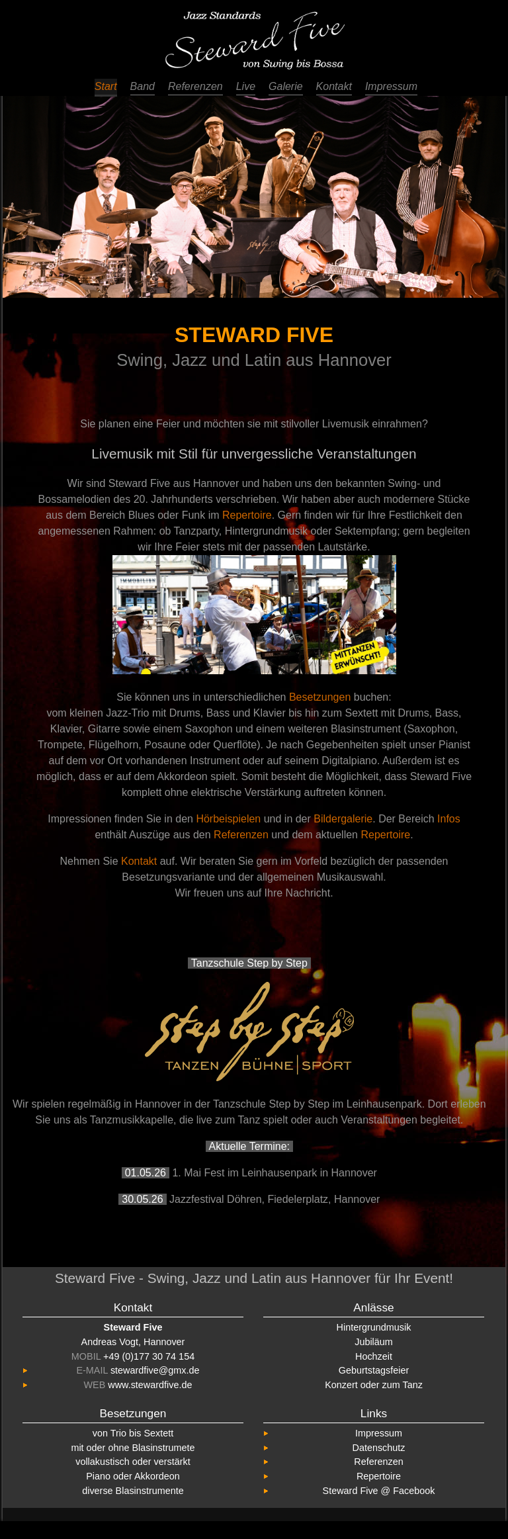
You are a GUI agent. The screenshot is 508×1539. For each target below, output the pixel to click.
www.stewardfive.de (150, 1385)
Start (106, 86)
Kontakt (334, 86)
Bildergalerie (343, 818)
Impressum (391, 86)
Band (142, 86)
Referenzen (195, 86)
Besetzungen (320, 697)
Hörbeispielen (228, 818)
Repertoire (247, 515)
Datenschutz (379, 1447)
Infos (448, 818)
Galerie (286, 86)
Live (245, 86)
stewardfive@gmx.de (155, 1370)
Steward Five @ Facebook (379, 1490)
